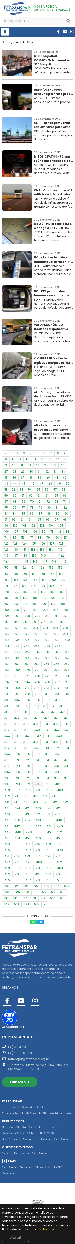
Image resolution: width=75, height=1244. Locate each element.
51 (5, 490)
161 (43, 574)
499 (49, 880)
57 (55, 490)
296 (7, 694)
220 (6, 628)
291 (27, 688)
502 (16, 886)
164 (6, 580)
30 (31, 472)
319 (34, 712)
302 (67, 694)
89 (57, 514)
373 (36, 760)
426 (38, 808)
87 (40, 514)
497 (28, 880)
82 (65, 508)
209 (37, 616)
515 (6, 898)
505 (46, 886)
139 (34, 556)
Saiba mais (46, 1229)
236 (26, 640)
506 (56, 886)
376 (66, 760)
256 (26, 658)
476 (59, 856)
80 (49, 508)
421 (55, 802)
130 (16, 550)
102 (33, 526)
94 (31, 520)
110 (43, 532)
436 (17, 820)
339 (26, 730)
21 (21, 465)
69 (23, 502)
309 (7, 706)
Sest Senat (39, 1153)
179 (16, 592)
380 (37, 766)
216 (34, 622)
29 (23, 472)
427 (48, 808)
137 (16, 556)
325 (26, 718)
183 (52, 592)
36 (14, 478)
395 (56, 778)
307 (47, 700)
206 (7, 616)
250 (38, 652)
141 (52, 556)
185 (6, 598)
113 (67, 532)
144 (16, 562)
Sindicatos (43, 1107)
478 (18, 862)
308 (57, 700)
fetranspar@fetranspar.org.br (28, 1059)
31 (39, 472)
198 (62, 604)
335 (55, 724)
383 (66, 766)
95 (39, 520)
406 (39, 790)
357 (6, 748)
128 (61, 544)
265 (46, 664)
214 (15, 622)
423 (7, 808)
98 (65, 520)
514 (62, 892)
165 (16, 580)
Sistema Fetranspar (15, 1153)
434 (58, 814)
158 (16, 574)
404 (18, 790)
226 (65, 628)
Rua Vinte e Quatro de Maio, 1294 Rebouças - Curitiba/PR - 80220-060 (39, 1067)
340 (37, 730)
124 (24, 544)
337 (6, 730)
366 (27, 754)
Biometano (30, 1139)
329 (66, 718)
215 (25, 622)
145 (26, 562)
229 (26, 634)
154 (42, 568)
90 (66, 514)
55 (38, 490)
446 (60, 826)
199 (6, 610)
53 (21, 490)
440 (59, 820)
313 (43, 706)
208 (27, 616)
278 (37, 676)
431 (27, 814)
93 (22, 520)
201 (26, 610)
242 (16, 646)
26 (62, 465)
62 (30, 496)
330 (6, 724)
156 (60, 568)
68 (15, 502)
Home (6, 42)
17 (57, 459)
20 (13, 465)
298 (27, 694)
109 (35, 532)
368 (47, 754)
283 (16, 682)
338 (16, 730)
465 (7, 850)
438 (38, 820)
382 (56, 766)
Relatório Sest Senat (55, 1139)
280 (57, 676)
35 (6, 478)
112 (59, 532)
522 (6, 904)
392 (26, 778)
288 (67, 682)
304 (17, 700)
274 (67, 670)
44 (15, 484)
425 (27, 808)
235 (17, 640)
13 (27, 459)
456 (38, 838)
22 (29, 465)
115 (14, 538)
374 (46, 760)
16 (50, 459)
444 (38, 826)
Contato (19, 1081)
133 (42, 550)
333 (35, 724)
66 (65, 496)
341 (47, 730)
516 (15, 898)
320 (43, 712)
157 (6, 574)
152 (24, 568)
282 (6, 682)
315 (61, 706)
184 (61, 592)
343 (67, 730)
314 (52, 706)
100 (15, 526)
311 (25, 706)
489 (7, 874)
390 (7, 778)
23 (37, 465)
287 (57, 682)
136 (6, 556)
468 (39, 850)
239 (56, 640)
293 (46, 688)
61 (22, 496)
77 (23, 508)
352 (25, 742)
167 (35, 580)
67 (6, 502)
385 (17, 772)
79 (40, 508)
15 (42, 459)
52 (13, 490)
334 (45, 724)
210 (47, 616)
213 (6, 622)
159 (25, 574)
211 (56, 616)
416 (6, 802)
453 (7, 838)
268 (7, 670)
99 (6, 526)
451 (49, 832)
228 (16, 634)
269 (17, 670)
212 (65, 616)
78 (32, 508)
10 (5, 459)
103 (42, 526)
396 (66, 778)
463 (48, 844)
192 (6, 604)
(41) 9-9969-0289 (21, 1053)
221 (16, 628)
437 (27, 820)
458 (59, 838)
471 (6, 856)
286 (47, 682)
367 (37, 754)
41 (56, 478)
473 (27, 856)
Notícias (7, 1127)
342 (56, 730)
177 (61, 586)
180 (25, 592)
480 (39, 862)
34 (63, 472)
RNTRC (58, 1167)
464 (59, 844)
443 (27, 826)
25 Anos (31, 1113)
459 (7, 844)
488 (60, 868)
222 (25, 628)
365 (17, 754)
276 (17, 676)
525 (36, 904)
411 (26, 796)
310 (17, 706)
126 (43, 544)
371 (17, 760)
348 (48, 736)
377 (7, 766)
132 (33, 550)
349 (59, 736)
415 (64, 796)
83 (6, 514)
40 (48, 478)
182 (43, 592)
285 (37, 682)
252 (57, 652)
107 (16, 532)
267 (66, 664)
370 (7, 760)
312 (34, 706)
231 (46, 634)
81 (57, 508)
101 (24, 526)
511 (35, 892)
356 (65, 742)
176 (52, 586)
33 (55, 472)
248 (17, 652)
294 (56, 688)
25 (54, 465)
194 (25, 604)
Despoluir (26, 1167)
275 (6, 676)
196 (44, 604)
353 (35, 742)
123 (15, 544)
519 (43, 898)
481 (49, 862)
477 (7, 862)
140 (43, 556)
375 (56, 760)
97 (56, 520)
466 (17, 850)
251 (48, 652)
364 (7, 754)
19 (5, 465)
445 (49, 826)
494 (59, 874)
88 (49, 514)
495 (7, 880)
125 (34, 544)
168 (44, 580)
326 (36, 718)
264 (36, 664)
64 (48, 496)
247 (7, 652)
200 (16, 610)
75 (6, 508)
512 (44, 892)
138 (25, 556)
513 (53, 892)
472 (16, 856)
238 (46, 640)
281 (67, 676)
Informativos (48, 1127)
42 (64, 478)
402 (58, 784)
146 (35, 562)
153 (33, 568)
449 (29, 832)
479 (28, 862)
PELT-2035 (47, 1133)
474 (38, 856)
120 (57, 538)
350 (6, 742)
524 (26, 904)
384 (7, 772)
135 (60, 550)
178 (6, 592)
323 (6, 718)
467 (28, 850)
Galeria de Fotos (13, 1133)
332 (25, 724)
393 (36, 778)
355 (55, 742)
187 (25, 598)
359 (26, 748)
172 (15, 586)
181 (34, 592)
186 (16, 598)
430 (17, 814)
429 (7, 814)
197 (53, 604)
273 (56, 670)
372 (26, 760)
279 (47, 676)
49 (59, 484)
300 (47, 694)
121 (65, 538)
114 (6, 538)
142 (61, 556)
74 (65, 502)
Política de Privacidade (55, 1113)
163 (61, 574)
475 (48, 856)
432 (37, 814)
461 (27, 844)
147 (45, 562)
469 (49, 850)
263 (26, 664)
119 (48, 538)
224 (45, 628)
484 (18, 868)
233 (65, 634)
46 (32, 484)
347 (38, 736)
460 (17, 844)
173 (24, 586)
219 (61, 622)
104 (51, 526)
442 (17, 826)
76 (14, 508)
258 (46, 658)
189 (44, 598)
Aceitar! (15, 1237)
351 (16, 742)
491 (28, 874)
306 (37, 700)
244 (37, 646)
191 (62, 598)
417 (16, 802)
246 (57, 646)
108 (25, 532)
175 (43, 586)
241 (6, 646)
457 (48, 838)
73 (56, 502)
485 (28, 868)
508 (7, 892)
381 (47, 766)
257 (36, 658)
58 (63, 490)
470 (60, 850)
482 (59, 862)
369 (58, 754)
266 (56, 664)
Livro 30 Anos (11, 1139)
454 (17, 838)
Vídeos (32, 1133)
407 (49, 790)
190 (53, 598)
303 (6, 700)
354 (45, 742)
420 (45, 802)
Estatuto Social (12, 1113)
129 (6, 550)
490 (18, 874)
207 (17, 616)
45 (24, 484)
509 (17, 892)
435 (7, 820)
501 (6, 886)
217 (43, 622)
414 (54, 796)
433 (47, 814)
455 (27, 838)
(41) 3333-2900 (18, 1047)
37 (22, 478)
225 (55, 628)
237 (36, 640)
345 (17, 736)
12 (20, 459)
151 (15, 568)
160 (34, 574)
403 (7, 790)
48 (50, 484)
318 (25, 712)
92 (13, 520)
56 (46, 490)
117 (31, 538)
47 (41, 484)
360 (37, 748)
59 (6, 496)
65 (56, 496)
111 (51, 532)
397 (7, 784)
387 (37, 772)
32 (47, 472)
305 (27, 700)
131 (24, 550)
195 (34, 604)
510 (27, 892)
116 (23, 538)
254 (7, 658)
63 (39, 496)
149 (64, 562)
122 (6, 544)
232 (55, 634)
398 (17, 784)
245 (47, 646)
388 (47, 772)
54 (30, 490)
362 (56, 748)
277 (27, 676)
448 (18, 832)
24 (46, 465)
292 (36, 688)
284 (27, 682)
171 (6, 586)
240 (67, 640)
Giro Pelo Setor (26, 1127)
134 (51, 550)
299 (37, 694)
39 (39, 478)
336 (65, 724)
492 (38, 874)
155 (51, 568)
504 (36, 886)
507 (66, 886)
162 (52, 574)
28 (14, 472)
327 (46, 718)
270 (27, 670)
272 (46, 670)
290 (17, 688)
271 (37, 670)
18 (65, 459)
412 (35, 796)
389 (58, 772)
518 (34, 898)
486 (39, 868)
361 (47, 748)
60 (14, 496)
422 (65, 802)
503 (26, 886)
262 (16, 664)
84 (15, 514)
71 (40, 502)
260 (67, 658)
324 (16, 718)
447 (7, 832)
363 (66, 748)
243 (26, 646)
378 (17, 766)
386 (27, 772)
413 (45, 796)
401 (48, 784)
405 (28, 790)
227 (6, 634)
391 (17, 778)
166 (25, 580)
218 (52, 622)
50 (67, 484)
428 (59, 808)
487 (49, 868)
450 (39, 832)
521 (62, 898)
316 (6, 712)
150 (6, 568)
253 (66, 652)
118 (39, 538)
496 (17, 880)
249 (28, 652)
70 (32, 502)
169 (53, 580)
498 (39, 880)
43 (6, 484)
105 (61, 526)
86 (32, 514)
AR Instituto (43, 1167)
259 (56, 658)
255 (17, 658)
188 (34, 598)
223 (35, 628)
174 (33, 586)
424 (17, 808)
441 (6, 826)
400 (38, 784)
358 (16, 748)
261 (6, 664)
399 (27, 784)
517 (25, 898)
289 (7, 688)
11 (13, 459)
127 (52, 544)
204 (56, 610)
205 (66, 610)
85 (23, 514)
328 (56, 718)
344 (7, 736)
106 (6, 532)
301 (57, 694)
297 (17, 694)
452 (59, 832)
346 (28, 736)
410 (17, 796)
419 (35, 802)
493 (48, 874)
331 (16, 724)
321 (53, 712)
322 (62, 712)
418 (26, 802)
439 (48, 820)
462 (37, 844)
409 (7, 796)
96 (48, 520)
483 (7, 868)
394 (46, 778)
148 (54, 562)
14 (34, 459)
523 (16, 904)
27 (6, 472)
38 (31, 478)
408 (60, 790)
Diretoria (28, 1107)
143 (6, 562)
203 (45, 610)
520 (52, 898)
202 (35, 610)
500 (59, 880)
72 (48, 502)
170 (63, 580)
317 (16, 712)
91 (5, 520)
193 (16, 604)
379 (27, 766)
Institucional (10, 1107)
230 (36, 634)
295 (66, 688)
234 (7, 640)
